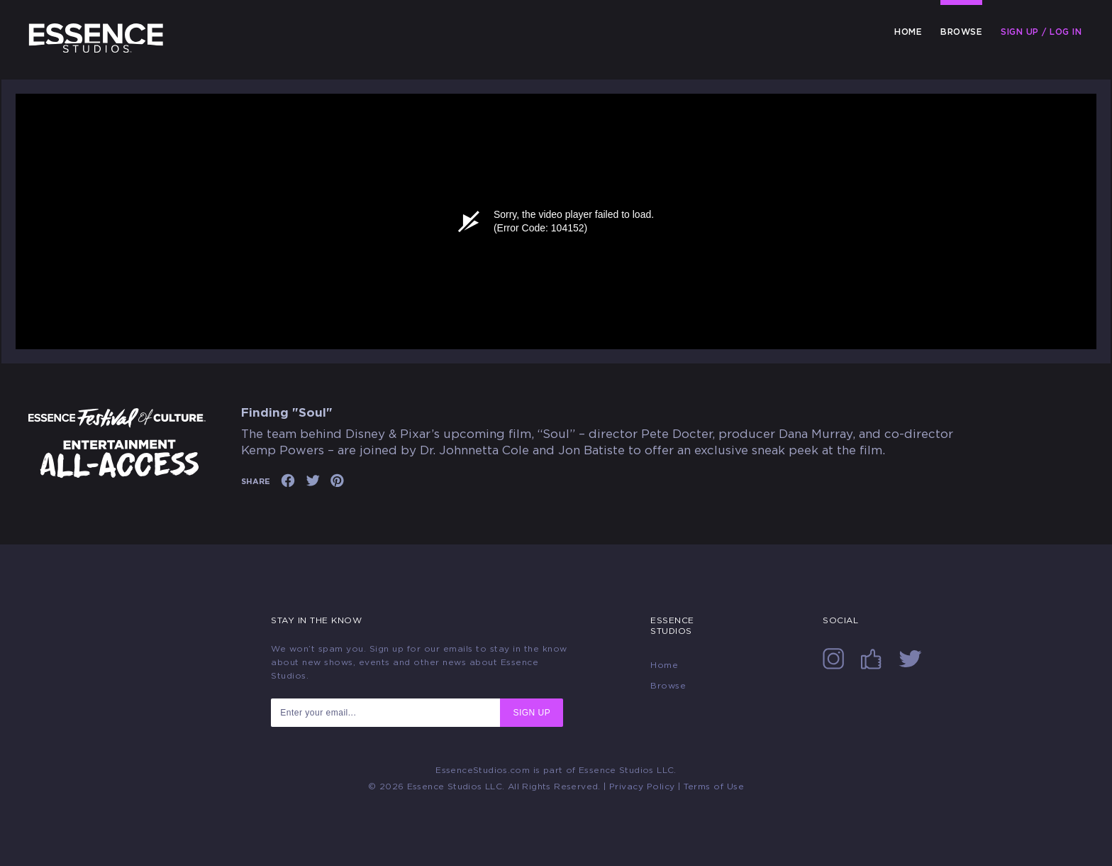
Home (908, 32)
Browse (961, 32)
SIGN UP (531, 713)
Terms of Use (714, 786)
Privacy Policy (642, 786)
